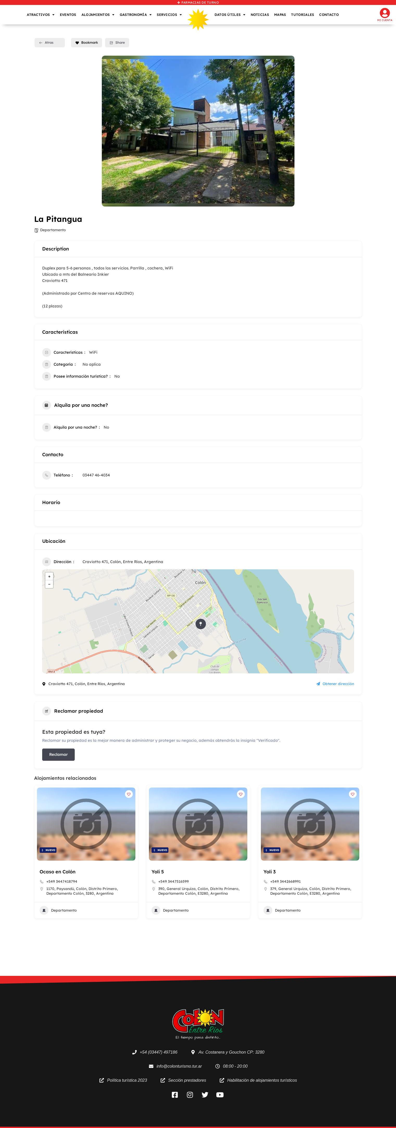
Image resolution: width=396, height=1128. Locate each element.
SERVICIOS (169, 14)
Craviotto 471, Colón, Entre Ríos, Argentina (123, 561)
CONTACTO (328, 14)
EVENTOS (68, 14)
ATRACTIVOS (40, 14)
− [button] (49, 584)
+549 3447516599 (173, 881)
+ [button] (49, 576)
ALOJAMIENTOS (98, 14)
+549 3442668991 (285, 881)
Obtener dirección (335, 683)
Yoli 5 (158, 872)
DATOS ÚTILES (230, 14)
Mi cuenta (384, 20)
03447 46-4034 (96, 475)
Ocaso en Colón (58, 872)
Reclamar (58, 754)
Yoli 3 (269, 872)
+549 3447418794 (61, 881)
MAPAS (280, 14)
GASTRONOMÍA (136, 14)
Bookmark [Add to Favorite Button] (86, 42)
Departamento (53, 230)
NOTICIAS (260, 14)
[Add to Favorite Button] (129, 794)
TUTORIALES (302, 14)
